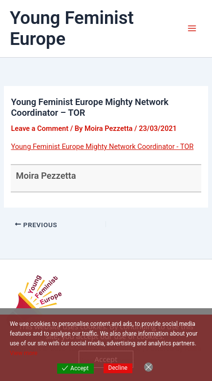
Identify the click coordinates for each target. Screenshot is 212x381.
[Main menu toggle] (192, 28)
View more (24, 353)
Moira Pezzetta (46, 175)
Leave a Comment (39, 128)
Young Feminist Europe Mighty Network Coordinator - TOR (102, 146)
